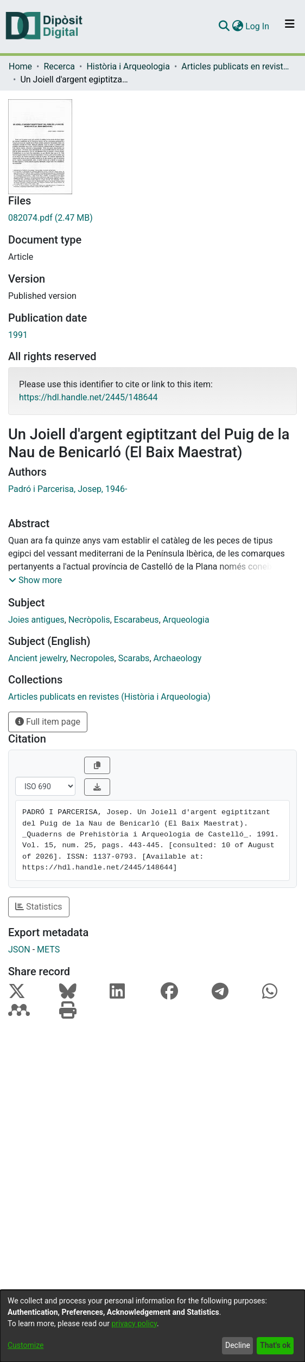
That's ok (275, 1345)
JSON (19, 949)
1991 (18, 335)
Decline (237, 1345)
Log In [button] (257, 26)
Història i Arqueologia (127, 66)
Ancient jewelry (37, 658)
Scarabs (134, 658)
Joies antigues (36, 620)
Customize (25, 1345)
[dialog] (152, 1326)
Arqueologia (186, 620)
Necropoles (92, 658)
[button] (35, 580)
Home (20, 66)
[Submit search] (224, 26)
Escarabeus (136, 620)
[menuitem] (237, 26)
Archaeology (178, 658)
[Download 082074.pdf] (152, 218)
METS (48, 949)
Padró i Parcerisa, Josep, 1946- (67, 489)
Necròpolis (89, 620)
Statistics (38, 906)
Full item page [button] (47, 722)
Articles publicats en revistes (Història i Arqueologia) (235, 66)
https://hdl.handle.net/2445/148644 (88, 397)
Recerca (59, 66)
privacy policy (134, 1323)
